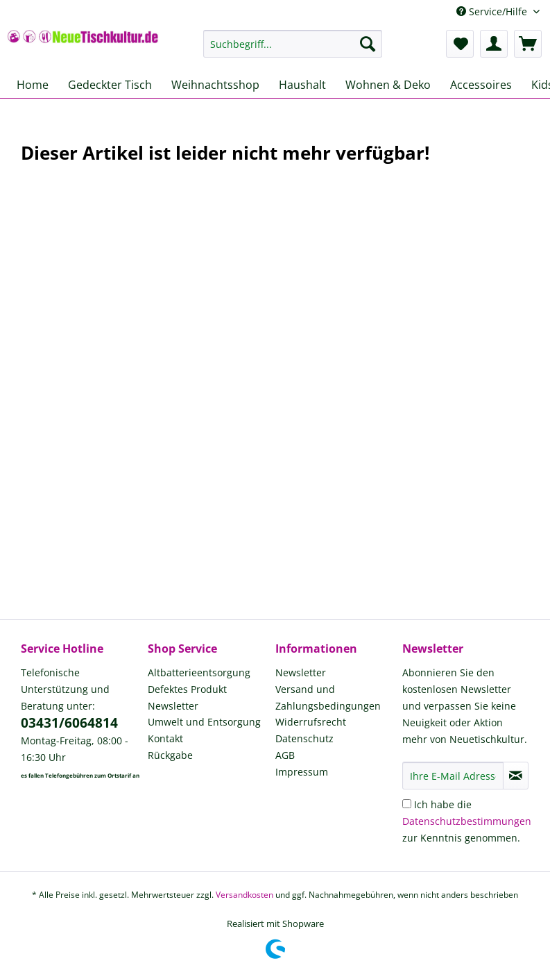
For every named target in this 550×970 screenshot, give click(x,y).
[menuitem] (292, 50)
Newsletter (173, 705)
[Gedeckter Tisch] (110, 85)
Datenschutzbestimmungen (466, 821)
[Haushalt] (302, 85)
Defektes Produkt (187, 689)
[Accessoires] (481, 85)
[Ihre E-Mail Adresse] (453, 775)
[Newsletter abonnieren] (515, 775)
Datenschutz (304, 738)
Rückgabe (170, 755)
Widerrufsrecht (310, 721)
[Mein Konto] (494, 44)
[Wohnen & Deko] (388, 85)
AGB (285, 755)
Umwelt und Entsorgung (204, 721)
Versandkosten (244, 895)
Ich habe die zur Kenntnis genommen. (466, 821)
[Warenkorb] (528, 44)
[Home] (32, 85)
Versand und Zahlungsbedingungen (328, 697)
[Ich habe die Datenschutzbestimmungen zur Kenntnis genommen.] (406, 803)
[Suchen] (367, 44)
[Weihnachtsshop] (215, 85)
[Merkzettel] (460, 44)
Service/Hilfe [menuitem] (493, 11)
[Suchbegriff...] (292, 44)
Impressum (301, 771)
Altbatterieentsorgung (199, 672)
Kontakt (165, 738)
